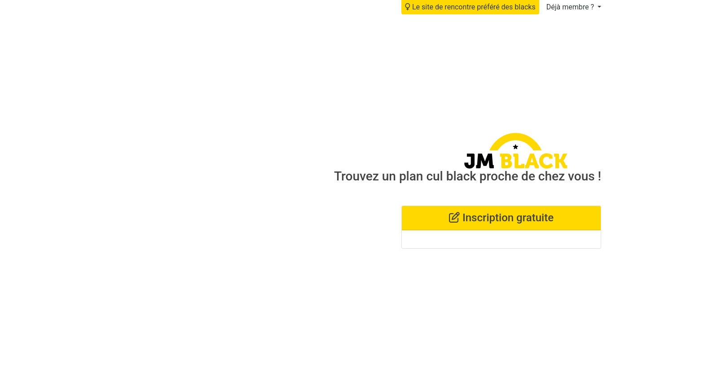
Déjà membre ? (571, 7)
